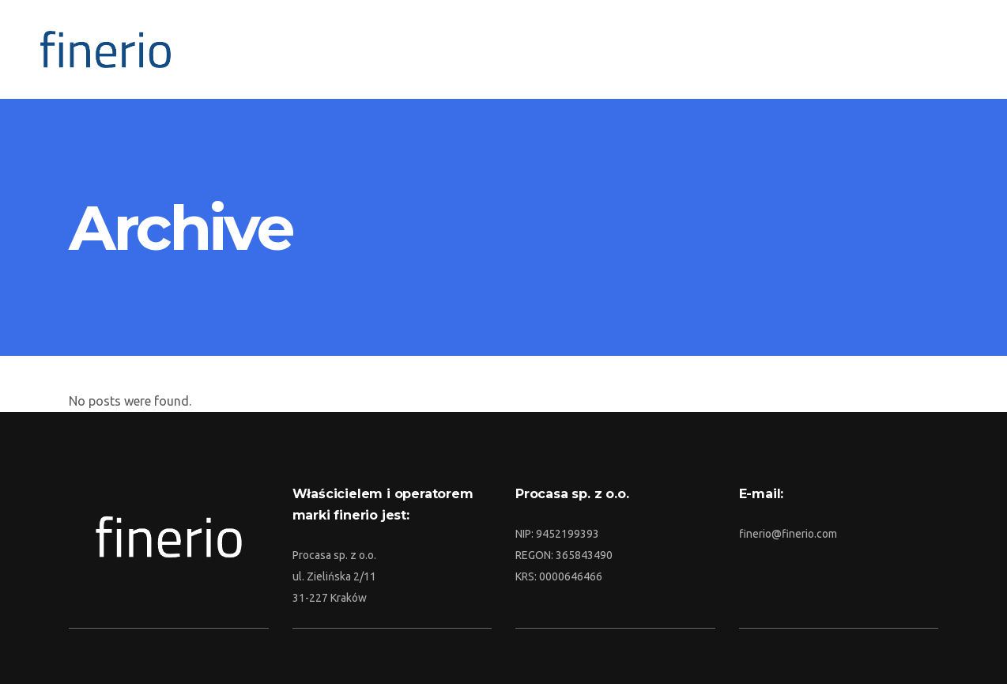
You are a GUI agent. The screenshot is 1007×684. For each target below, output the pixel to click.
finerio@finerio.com (788, 533)
